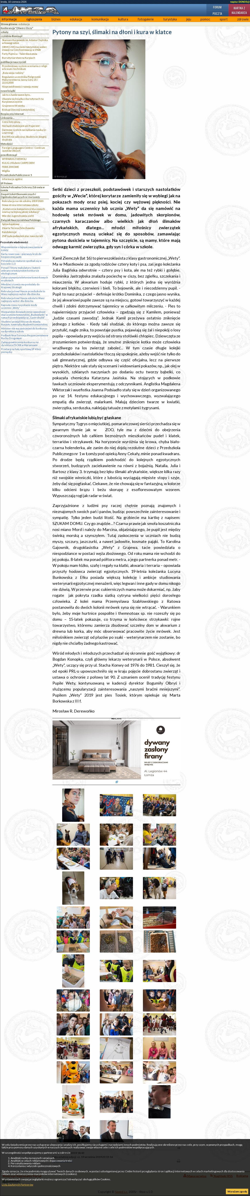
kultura (123, 19)
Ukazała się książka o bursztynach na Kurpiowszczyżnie (23, 100)
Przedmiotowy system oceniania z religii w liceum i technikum (24, 67)
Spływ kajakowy (10, 224)
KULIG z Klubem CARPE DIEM (18, 162)
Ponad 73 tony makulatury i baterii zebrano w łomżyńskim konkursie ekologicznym (20, 270)
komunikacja (100, 19)
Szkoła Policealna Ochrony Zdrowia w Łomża (23, 189)
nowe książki (8, 90)
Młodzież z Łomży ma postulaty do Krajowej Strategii (20, 286)
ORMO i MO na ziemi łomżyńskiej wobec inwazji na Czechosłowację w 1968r (24, 48)
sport (224, 19)
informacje (9, 19)
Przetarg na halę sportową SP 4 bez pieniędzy (21, 350)
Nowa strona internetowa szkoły (20, 205)
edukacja (76, 19)
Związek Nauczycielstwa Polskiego (21, 220)
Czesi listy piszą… (12, 121)
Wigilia (6, 170)
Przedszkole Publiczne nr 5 (16, 175)
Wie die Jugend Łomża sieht (18, 215)
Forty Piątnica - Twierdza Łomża (19, 53)
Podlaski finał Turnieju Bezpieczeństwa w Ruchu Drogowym (24, 337)
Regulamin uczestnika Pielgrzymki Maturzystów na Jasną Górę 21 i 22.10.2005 (21, 79)
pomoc (205, 19)
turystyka (170, 19)
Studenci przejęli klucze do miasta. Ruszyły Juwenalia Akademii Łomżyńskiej (24, 323)
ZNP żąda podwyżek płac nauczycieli (22, 236)
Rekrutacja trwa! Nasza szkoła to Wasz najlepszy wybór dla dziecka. (22, 299)
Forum (217, 7)
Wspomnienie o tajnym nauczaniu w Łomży (21, 248)
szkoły (4, 32)
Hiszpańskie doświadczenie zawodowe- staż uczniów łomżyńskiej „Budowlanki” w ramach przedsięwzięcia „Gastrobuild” (24, 314)
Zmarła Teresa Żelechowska (18, 228)
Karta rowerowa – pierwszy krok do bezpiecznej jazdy (21, 255)
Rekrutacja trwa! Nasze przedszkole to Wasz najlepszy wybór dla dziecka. (23, 293)
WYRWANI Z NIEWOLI (14, 158)
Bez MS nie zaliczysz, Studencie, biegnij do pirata (24, 138)
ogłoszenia (34, 19)
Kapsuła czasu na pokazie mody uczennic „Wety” (19, 306)
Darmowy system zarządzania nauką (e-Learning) (24, 131)
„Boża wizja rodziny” (13, 72)
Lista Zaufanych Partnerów (17, 1184)
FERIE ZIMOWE (10, 166)
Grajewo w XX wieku (13, 105)
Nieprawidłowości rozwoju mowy (20, 86)
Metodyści (7, 143)
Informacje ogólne (12, 179)
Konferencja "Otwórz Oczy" (17, 28)
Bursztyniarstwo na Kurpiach (18, 57)
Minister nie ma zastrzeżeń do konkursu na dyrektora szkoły (24, 330)
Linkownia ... (7, 117)
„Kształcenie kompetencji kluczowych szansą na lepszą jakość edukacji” (23, 210)
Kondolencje (9, 232)
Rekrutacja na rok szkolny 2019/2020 (22, 201)
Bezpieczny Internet (12, 113)
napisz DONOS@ (240, 1)
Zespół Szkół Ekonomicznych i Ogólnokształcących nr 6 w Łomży (20, 195)
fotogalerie (146, 19)
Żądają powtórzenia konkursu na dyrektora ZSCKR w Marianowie (19, 343)
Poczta (217, 13)
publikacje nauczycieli (13, 62)
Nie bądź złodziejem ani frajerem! (21, 125)
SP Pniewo (7, 183)
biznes (56, 19)
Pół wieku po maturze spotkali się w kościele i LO (21, 262)
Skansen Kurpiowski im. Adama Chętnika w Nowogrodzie (25, 41)
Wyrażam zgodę (237, 1191)
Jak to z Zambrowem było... (16, 94)
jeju (188, 19)
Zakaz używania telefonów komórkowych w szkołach (24, 279)
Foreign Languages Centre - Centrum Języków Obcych (23, 149)
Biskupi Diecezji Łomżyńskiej (18, 109)
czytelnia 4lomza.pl (11, 36)
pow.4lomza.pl (9, 154)
